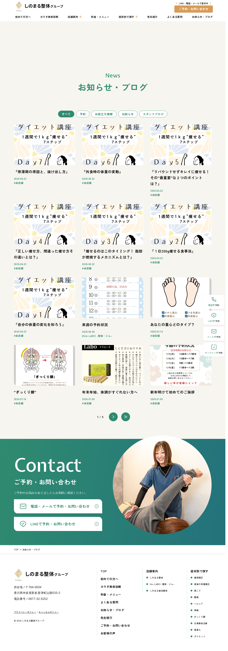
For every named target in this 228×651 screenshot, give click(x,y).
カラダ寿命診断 (49, 17)
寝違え (197, 629)
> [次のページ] (113, 416)
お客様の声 (108, 633)
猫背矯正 (198, 577)
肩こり (197, 590)
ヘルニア (198, 603)
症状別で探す (126, 17)
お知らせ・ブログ (202, 17)
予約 (83, 114)
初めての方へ (23, 17)
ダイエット (199, 636)
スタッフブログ (153, 114)
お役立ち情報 (104, 114)
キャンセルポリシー (49, 612)
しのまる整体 (156, 577)
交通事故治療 (201, 623)
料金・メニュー (100, 17)
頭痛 (196, 610)
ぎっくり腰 (199, 616)
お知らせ (128, 114)
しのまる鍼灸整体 (159, 590)
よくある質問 (175, 17)
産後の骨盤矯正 (202, 584)
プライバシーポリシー (25, 612)
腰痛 (196, 597)
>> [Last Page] (125, 416)
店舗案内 (73, 17)
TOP (104, 571)
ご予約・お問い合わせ (193, 9)
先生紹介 (152, 17)
